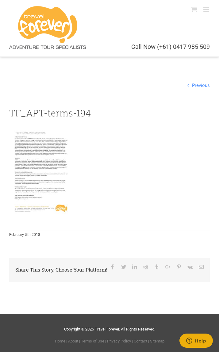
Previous (201, 85)
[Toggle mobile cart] (194, 9)
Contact (140, 341)
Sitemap (157, 341)
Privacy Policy (119, 341)
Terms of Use (92, 341)
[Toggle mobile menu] (206, 9)
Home (60, 341)
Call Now (170, 46)
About (73, 341)
